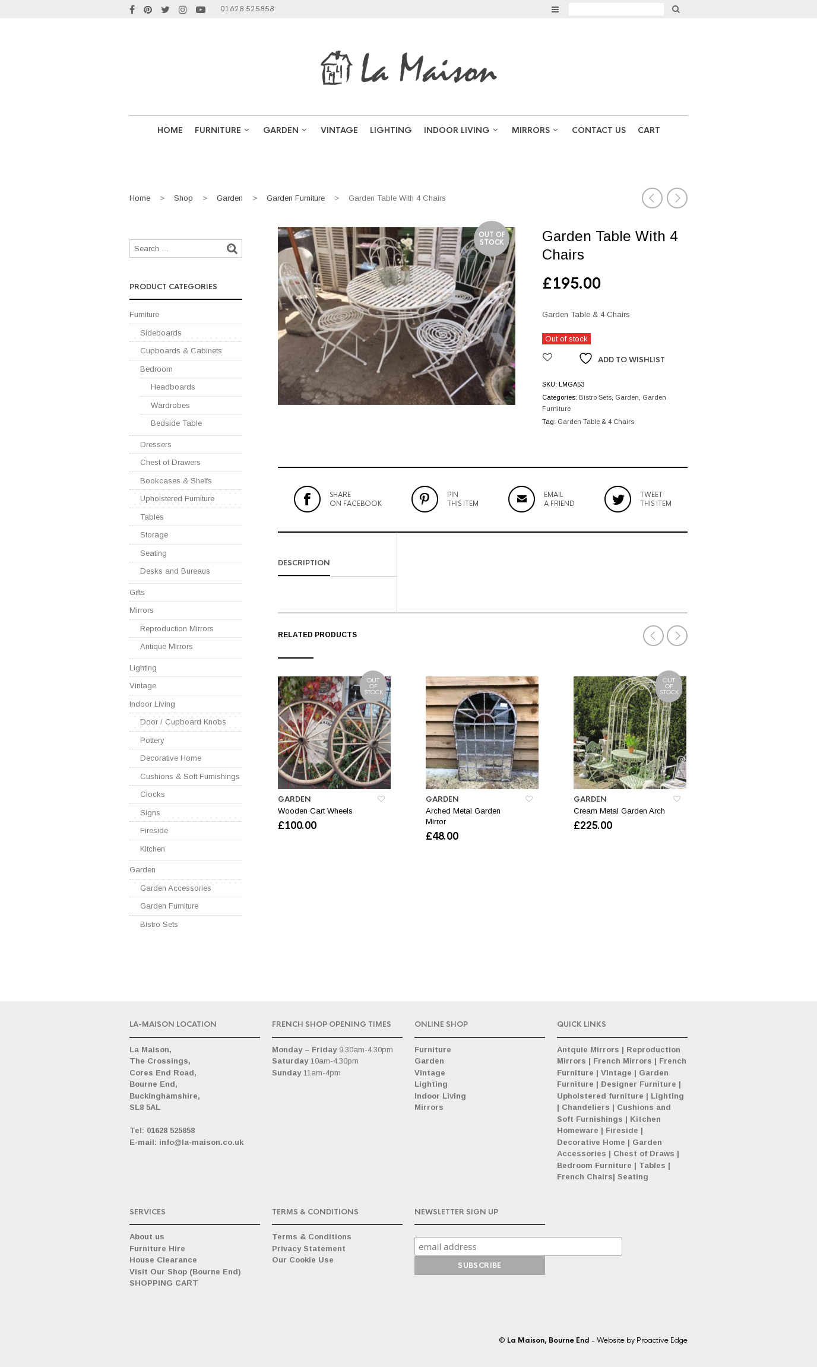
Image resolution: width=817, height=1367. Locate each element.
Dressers (156, 444)
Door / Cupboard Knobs (183, 721)
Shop (183, 198)
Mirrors (531, 130)
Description (304, 563)
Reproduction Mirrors (177, 628)
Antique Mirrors (166, 646)
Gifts (137, 592)
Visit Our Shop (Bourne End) (185, 1271)
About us (146, 1236)
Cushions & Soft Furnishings (190, 776)
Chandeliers (586, 1107)
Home (170, 130)
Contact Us (599, 130)
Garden (230, 198)
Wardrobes (170, 405)
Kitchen (152, 848)
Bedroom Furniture (594, 1165)
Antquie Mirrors (588, 1049)
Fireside (154, 830)
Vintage (142, 685)
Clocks (152, 794)
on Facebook (356, 499)
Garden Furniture (296, 198)
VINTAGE (339, 130)
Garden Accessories (175, 888)
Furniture (218, 130)
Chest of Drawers (170, 462)
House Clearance (163, 1259)
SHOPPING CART (163, 1283)
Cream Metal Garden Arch (619, 810)
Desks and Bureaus (175, 571)
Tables (152, 516)
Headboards (173, 386)
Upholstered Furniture (177, 498)
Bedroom (156, 369)
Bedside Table (176, 423)
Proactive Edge (662, 1340)
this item (463, 499)
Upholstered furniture (600, 1095)
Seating (153, 553)
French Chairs (585, 1176)
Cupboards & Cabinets (181, 350)
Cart (649, 130)
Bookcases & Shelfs (176, 480)
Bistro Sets (595, 397)
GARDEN (281, 130)
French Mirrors (622, 1060)
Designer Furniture (638, 1084)
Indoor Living (457, 130)
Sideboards (161, 332)
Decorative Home (170, 758)
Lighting (391, 130)
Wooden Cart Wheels (315, 810)
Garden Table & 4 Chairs (596, 421)
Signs (150, 812)
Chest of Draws (643, 1153)
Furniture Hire (157, 1248)
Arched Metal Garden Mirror (463, 816)
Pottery (152, 740)
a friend (559, 499)
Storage (154, 534)
